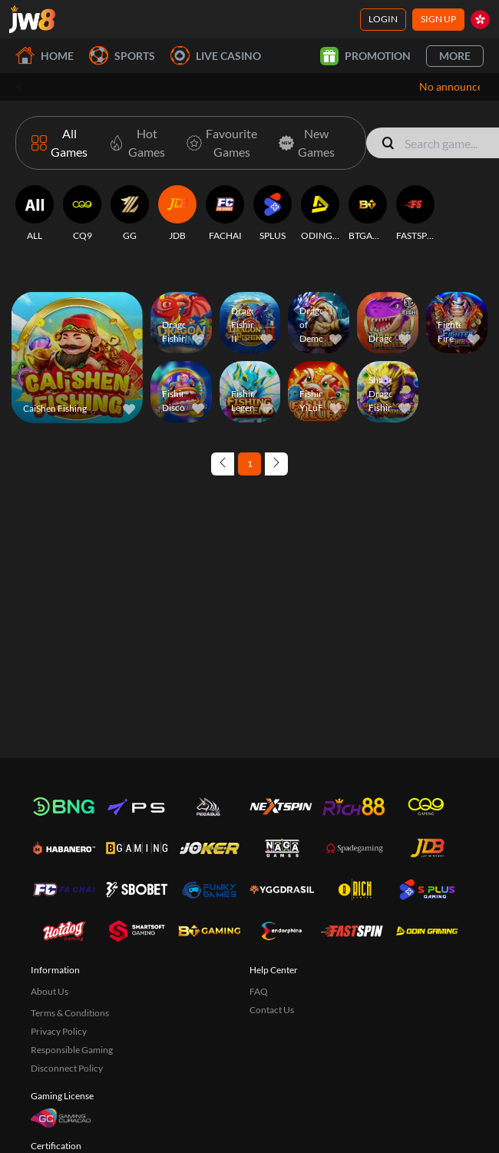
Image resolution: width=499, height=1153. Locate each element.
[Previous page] (222, 463)
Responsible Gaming (72, 1049)
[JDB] (177, 213)
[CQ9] (82, 213)
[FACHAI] (225, 213)
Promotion (365, 56)
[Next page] (276, 463)
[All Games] (59, 142)
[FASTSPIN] (415, 213)
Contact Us (272, 1010)
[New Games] (304, 142)
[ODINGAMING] (320, 213)
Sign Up (438, 19)
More (455, 55)
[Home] (32, 19)
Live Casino (215, 55)
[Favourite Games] (218, 142)
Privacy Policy (59, 1031)
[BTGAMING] (368, 213)
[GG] (130, 213)
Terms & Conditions (70, 1013)
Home (44, 55)
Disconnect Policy (67, 1068)
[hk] (480, 19)
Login (383, 19)
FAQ (259, 991)
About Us (49, 991)
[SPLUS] (272, 213)
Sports (122, 55)
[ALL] (34, 213)
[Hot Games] (134, 142)
